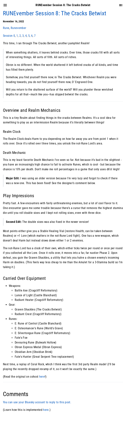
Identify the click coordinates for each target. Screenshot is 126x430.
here (42, 376)
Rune (6, 28)
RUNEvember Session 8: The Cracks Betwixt (54, 13)
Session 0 (9, 35)
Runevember (18, 28)
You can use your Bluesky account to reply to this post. (37, 402)
